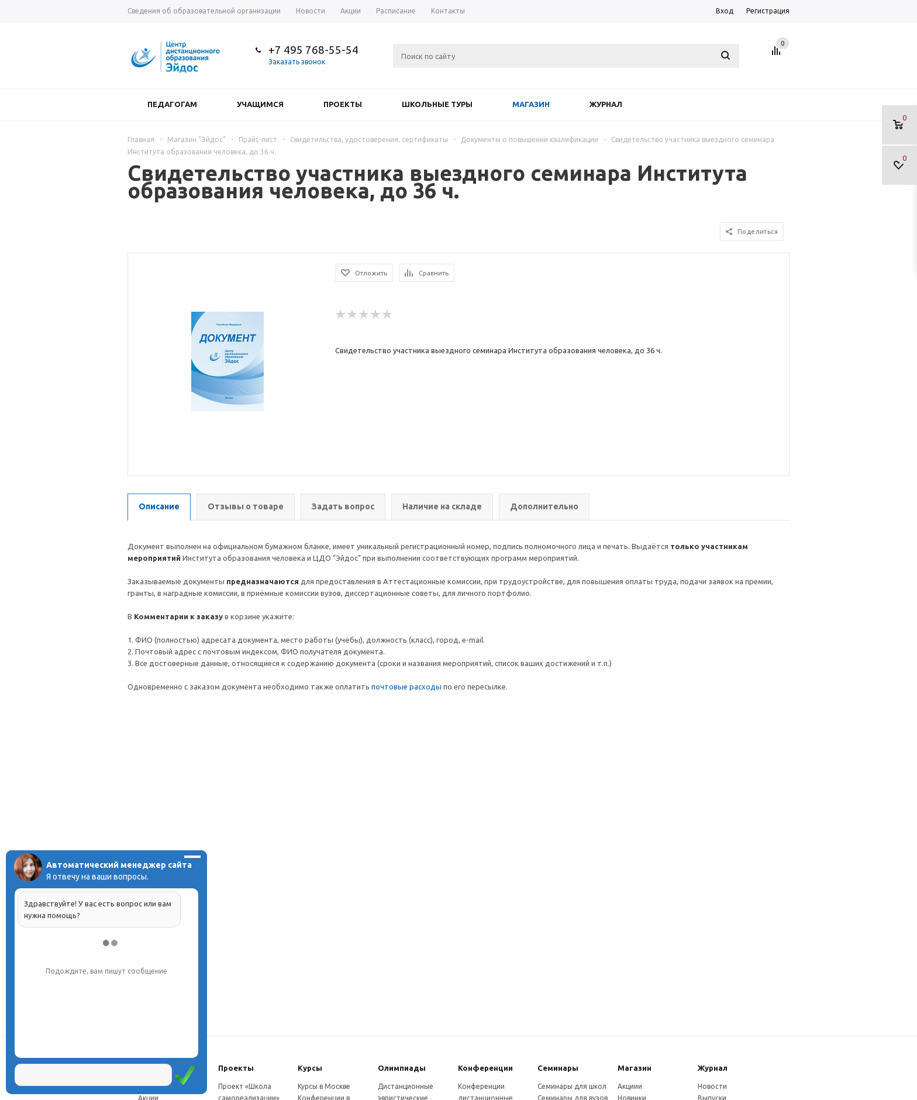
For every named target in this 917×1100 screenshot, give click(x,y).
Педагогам (172, 104)
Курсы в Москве (324, 1086)
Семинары (557, 1068)
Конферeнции (485, 1068)
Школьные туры (437, 104)
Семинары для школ (571, 1086)
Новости (712, 1086)
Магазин (531, 104)
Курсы (310, 1068)
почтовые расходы (406, 686)
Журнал (606, 104)
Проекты (342, 104)
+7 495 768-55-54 (313, 49)
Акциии (630, 1086)
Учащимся (260, 104)
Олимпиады (402, 1068)
